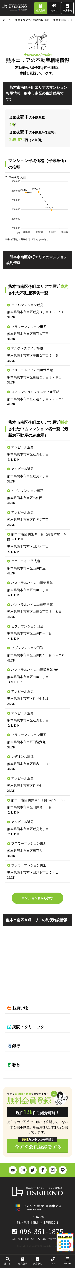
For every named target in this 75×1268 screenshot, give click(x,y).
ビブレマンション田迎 (27, 490)
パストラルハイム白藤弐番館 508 (34, 669)
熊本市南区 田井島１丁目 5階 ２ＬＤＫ (38, 800)
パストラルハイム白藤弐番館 (32, 370)
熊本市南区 (59, 20)
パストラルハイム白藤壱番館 (32, 583)
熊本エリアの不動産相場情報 (32, 20)
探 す (7, 1261)
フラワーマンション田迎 (28, 326)
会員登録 (40, 8)
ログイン (54, 8)
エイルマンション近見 (27, 305)
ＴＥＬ (52, 1261)
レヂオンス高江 (22, 756)
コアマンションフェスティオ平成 (35, 392)
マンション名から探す (37, 898)
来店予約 (67, 8)
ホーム (7, 20)
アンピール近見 (22, 447)
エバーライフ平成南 (25, 561)
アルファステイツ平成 (27, 348)
